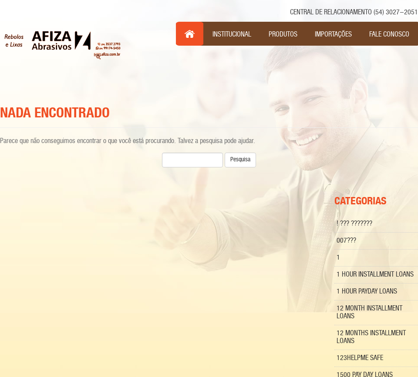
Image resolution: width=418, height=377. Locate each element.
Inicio (190, 34)
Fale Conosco (389, 34)
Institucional (231, 34)
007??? (346, 240)
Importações (333, 34)
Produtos (283, 34)
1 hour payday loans (367, 291)
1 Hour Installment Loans (375, 274)
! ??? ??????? (354, 223)
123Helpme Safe (360, 358)
